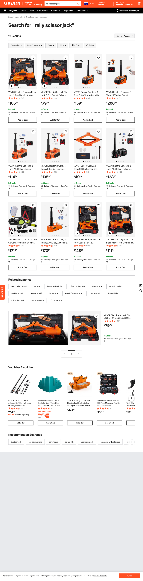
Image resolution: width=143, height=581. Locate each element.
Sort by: (120, 36)
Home (10, 17)
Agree (129, 576)
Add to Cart (23, 120)
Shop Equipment (32, 17)
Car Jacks (43, 17)
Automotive (19, 17)
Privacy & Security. (100, 576)
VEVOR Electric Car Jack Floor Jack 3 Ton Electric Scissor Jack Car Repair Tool (22, 95)
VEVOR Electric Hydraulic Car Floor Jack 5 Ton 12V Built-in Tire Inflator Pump (119, 242)
